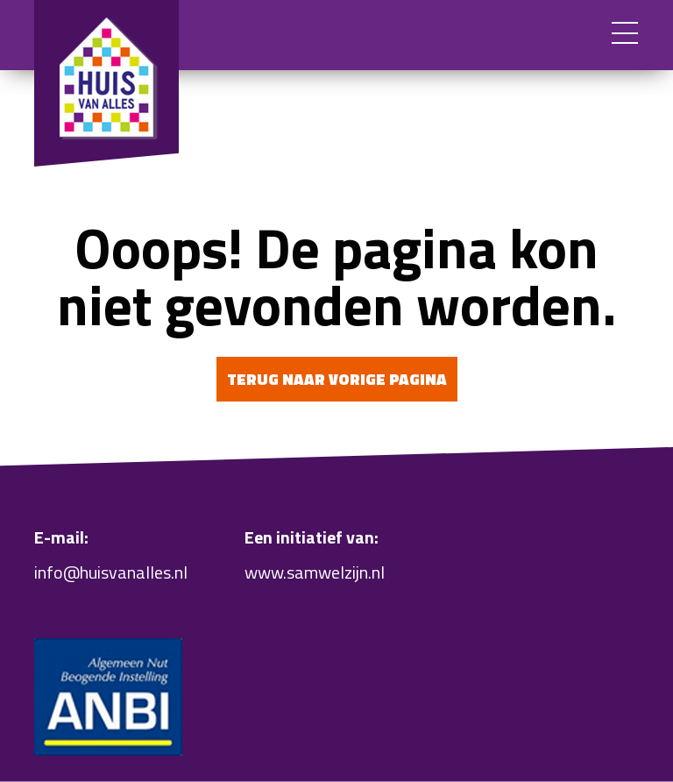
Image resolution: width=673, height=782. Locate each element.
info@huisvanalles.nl (111, 572)
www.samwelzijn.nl (314, 572)
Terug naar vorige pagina (337, 379)
